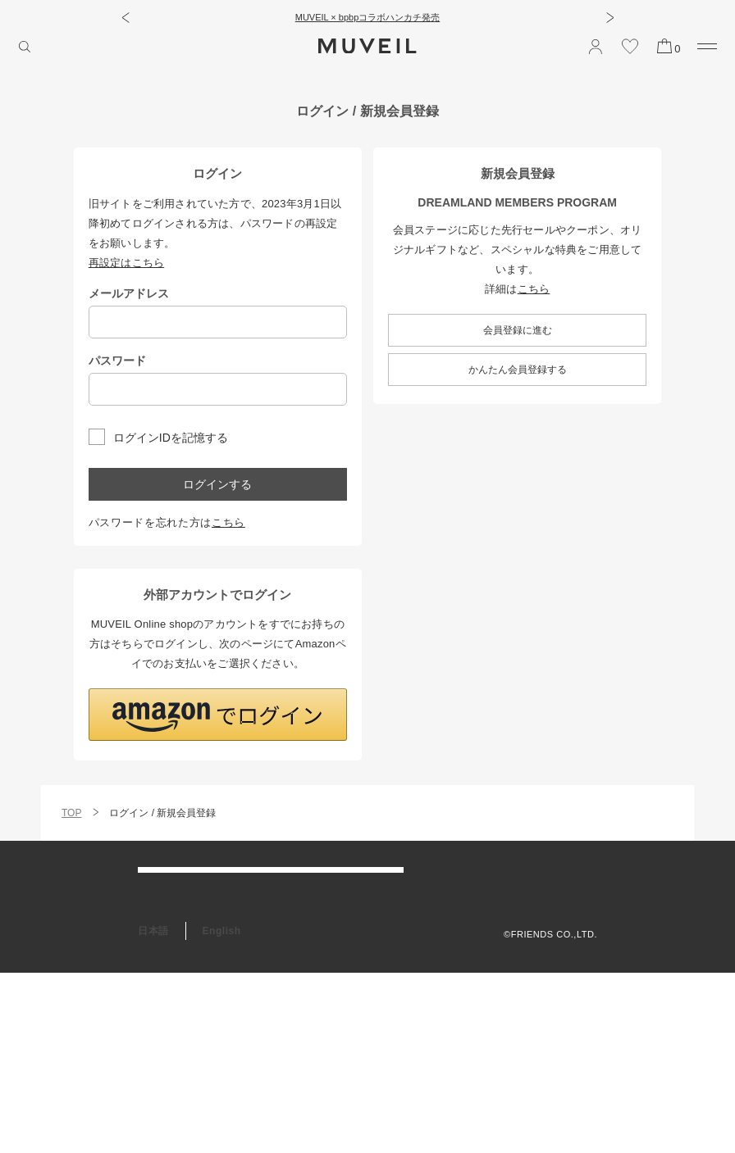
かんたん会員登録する (517, 369)
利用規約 (578, 894)
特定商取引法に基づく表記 (540, 935)
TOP (71, 813)
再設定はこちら (126, 262)
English (222, 1111)
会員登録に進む (517, 330)
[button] (125, 17)
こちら (228, 522)
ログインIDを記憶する (170, 436)
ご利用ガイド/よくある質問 (201, 884)
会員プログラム (174, 985)
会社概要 (578, 873)
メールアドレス (129, 293)
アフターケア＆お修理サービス (209, 918)
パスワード (117, 360)
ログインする (217, 484)
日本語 (153, 1111)
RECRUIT (161, 1052)
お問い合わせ (168, 951)
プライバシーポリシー (550, 914)
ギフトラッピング (179, 1018)
